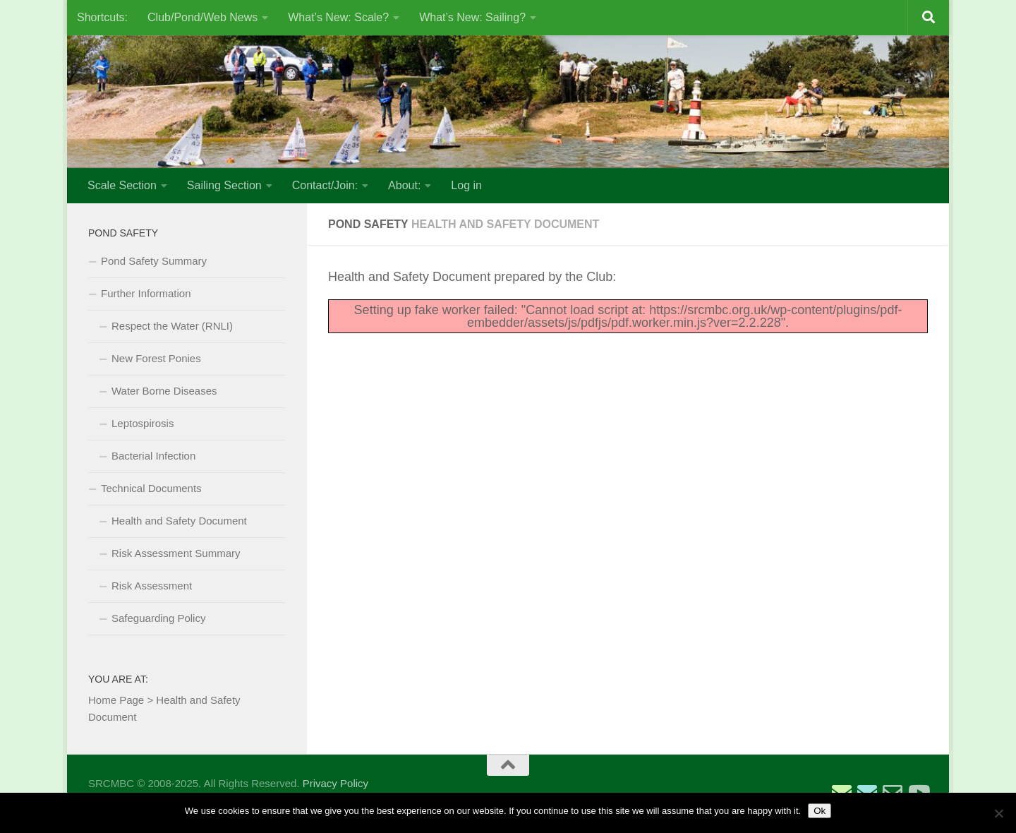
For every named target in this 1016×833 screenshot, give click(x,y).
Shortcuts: (102, 17)
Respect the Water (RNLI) (172, 326)
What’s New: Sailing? (472, 17)
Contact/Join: (325, 185)
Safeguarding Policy (158, 618)
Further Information (146, 293)
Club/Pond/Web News (202, 17)
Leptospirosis (142, 423)
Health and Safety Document (179, 521)
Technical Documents (151, 488)
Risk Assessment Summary (176, 553)
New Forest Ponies (156, 358)
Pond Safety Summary (154, 261)
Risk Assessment (151, 586)
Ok (820, 810)
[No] (998, 813)
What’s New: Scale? (338, 17)
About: (404, 185)
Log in (466, 185)
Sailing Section (224, 185)
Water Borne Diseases (164, 391)
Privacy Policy (335, 783)
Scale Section (122, 185)
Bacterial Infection (153, 456)
